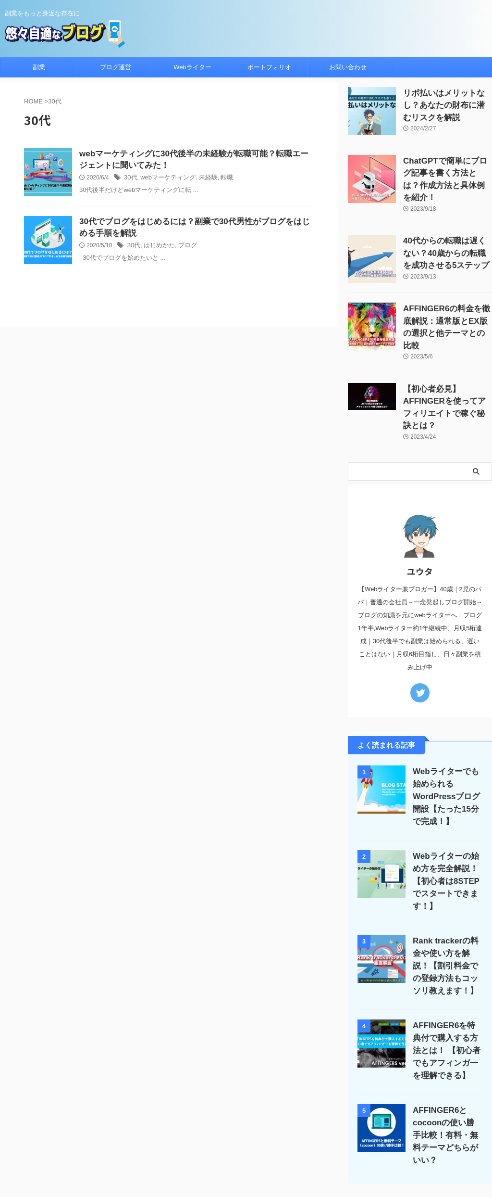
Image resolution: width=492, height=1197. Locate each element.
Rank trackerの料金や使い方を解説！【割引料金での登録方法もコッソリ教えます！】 (446, 900)
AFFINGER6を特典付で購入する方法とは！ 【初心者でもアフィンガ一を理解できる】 (446, 984)
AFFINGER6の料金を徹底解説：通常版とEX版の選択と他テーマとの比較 (446, 306)
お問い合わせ (348, 67)
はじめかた (157, 248)
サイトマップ (302, 1134)
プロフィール (257, 1134)
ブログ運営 (115, 67)
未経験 (202, 179)
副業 (39, 67)
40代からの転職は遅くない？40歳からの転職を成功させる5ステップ (447, 239)
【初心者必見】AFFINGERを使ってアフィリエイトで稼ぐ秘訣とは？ (447, 374)
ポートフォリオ (269, 67)
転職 (219, 179)
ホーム (136, 1134)
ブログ (183, 248)
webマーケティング (164, 179)
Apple (223, 1134)
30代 (130, 179)
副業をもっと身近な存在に (246, 1152)
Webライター (192, 67)
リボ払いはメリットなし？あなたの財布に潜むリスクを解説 (447, 103)
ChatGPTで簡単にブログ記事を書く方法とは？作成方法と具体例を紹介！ (447, 171)
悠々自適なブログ (246, 1166)
